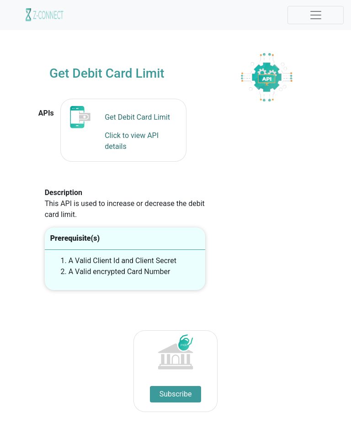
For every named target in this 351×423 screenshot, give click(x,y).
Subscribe (176, 394)
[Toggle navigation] (315, 15)
